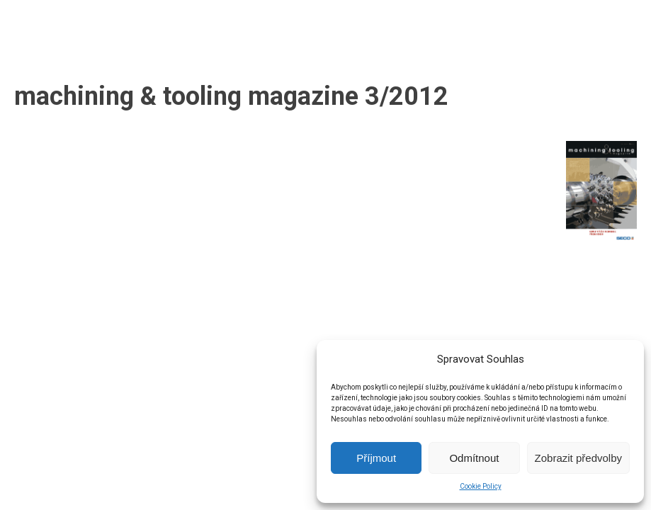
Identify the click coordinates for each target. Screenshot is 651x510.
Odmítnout (474, 458)
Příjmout (376, 458)
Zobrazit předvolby (578, 458)
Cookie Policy (481, 486)
